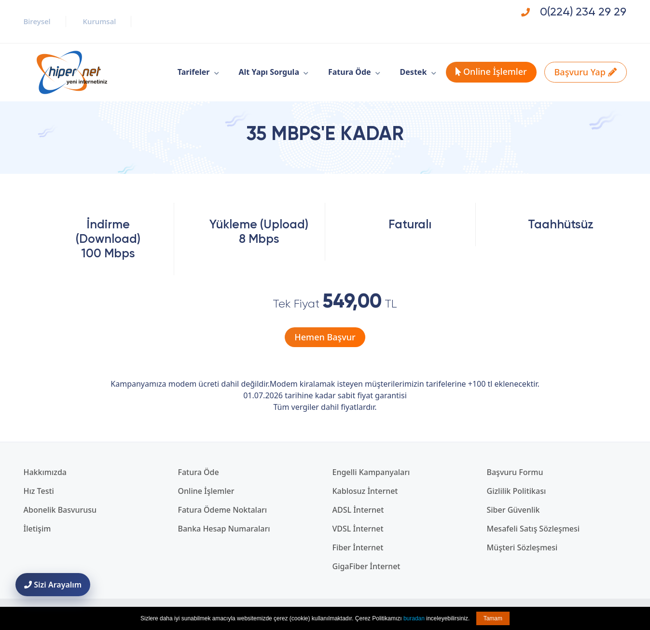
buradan (414, 618)
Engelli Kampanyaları (371, 472)
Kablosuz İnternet (365, 491)
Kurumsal (99, 21)
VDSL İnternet (358, 528)
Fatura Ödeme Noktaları (222, 509)
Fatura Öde (349, 72)
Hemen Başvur (324, 337)
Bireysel (37, 21)
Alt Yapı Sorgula (269, 72)
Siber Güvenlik (513, 509)
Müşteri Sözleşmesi (522, 547)
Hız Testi (39, 491)
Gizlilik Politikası (516, 491)
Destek (413, 72)
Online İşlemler (491, 71)
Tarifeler (194, 72)
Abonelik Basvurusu (60, 509)
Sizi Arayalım (53, 584)
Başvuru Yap (585, 72)
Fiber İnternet (358, 547)
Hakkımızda (45, 472)
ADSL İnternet (358, 509)
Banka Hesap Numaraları (224, 528)
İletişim (37, 528)
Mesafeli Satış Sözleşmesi (533, 528)
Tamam (493, 618)
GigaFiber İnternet (366, 566)
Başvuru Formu (515, 472)
